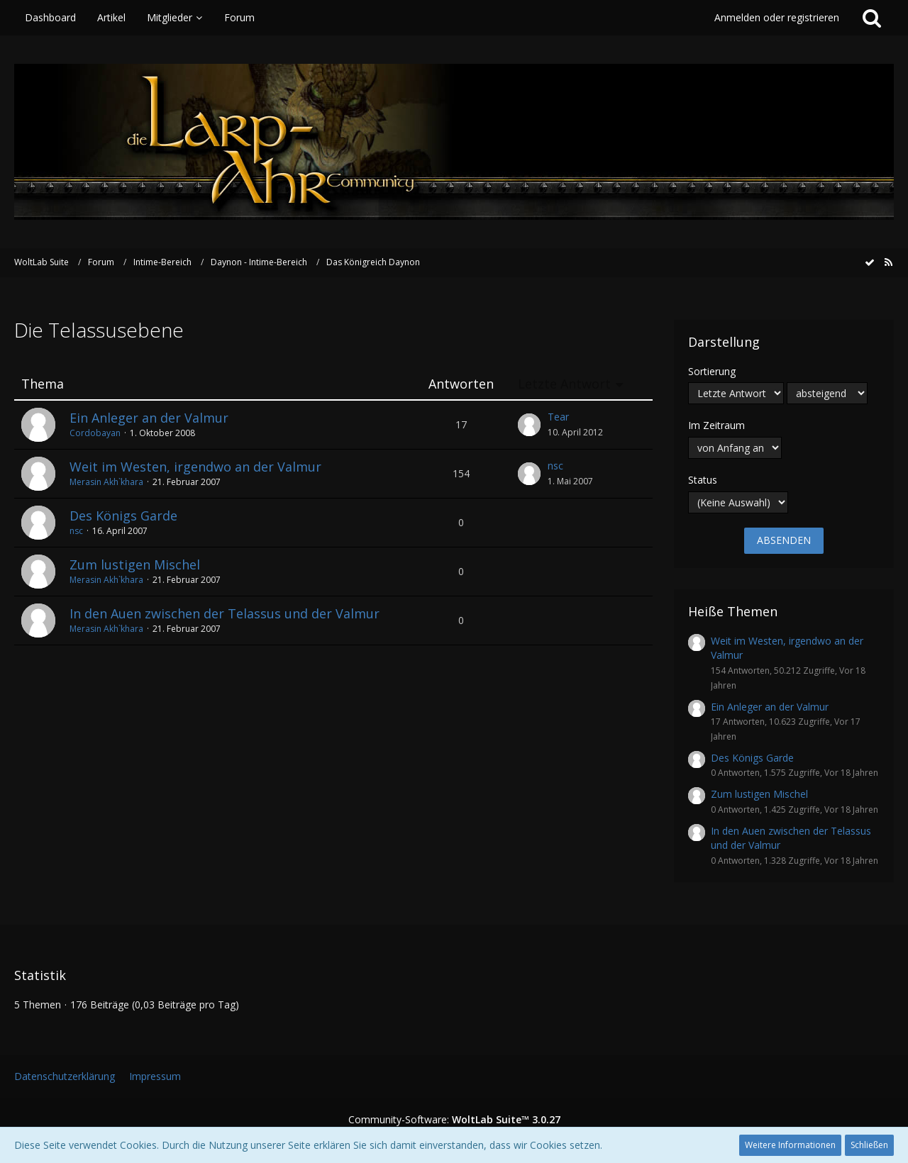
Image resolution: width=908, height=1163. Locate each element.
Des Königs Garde (123, 515)
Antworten (461, 384)
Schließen (869, 1145)
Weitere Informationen (790, 1145)
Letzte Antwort (564, 384)
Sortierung (712, 371)
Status (702, 479)
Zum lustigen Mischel (135, 564)
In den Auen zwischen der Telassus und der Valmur (225, 613)
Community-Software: (454, 1119)
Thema (42, 384)
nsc (555, 465)
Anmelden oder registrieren (776, 17)
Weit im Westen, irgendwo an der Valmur (195, 466)
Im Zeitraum (716, 425)
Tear (558, 416)
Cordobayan (95, 433)
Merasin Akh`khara (106, 482)
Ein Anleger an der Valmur (149, 417)
